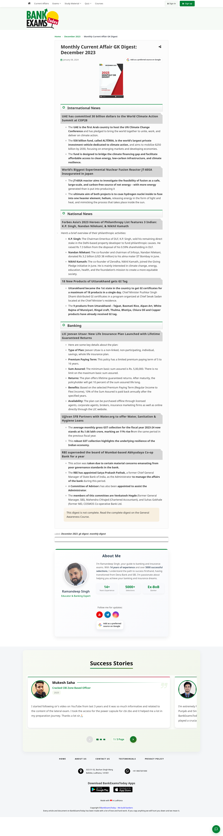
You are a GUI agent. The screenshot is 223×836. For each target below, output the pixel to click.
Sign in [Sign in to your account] (171, 3)
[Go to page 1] (97, 758)
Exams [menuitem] (55, 3)
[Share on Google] (144, 59)
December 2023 (72, 36)
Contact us (103, 777)
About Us (81, 777)
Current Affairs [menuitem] (41, 3)
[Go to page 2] (101, 758)
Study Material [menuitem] (72, 3)
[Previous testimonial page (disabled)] (89, 758)
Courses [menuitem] (99, 3)
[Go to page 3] (104, 758)
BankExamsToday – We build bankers (117, 826)
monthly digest (98, 533)
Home (58, 36)
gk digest (84, 533)
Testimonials (127, 777)
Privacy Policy (154, 777)
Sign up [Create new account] (187, 3)
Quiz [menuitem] (87, 3)
